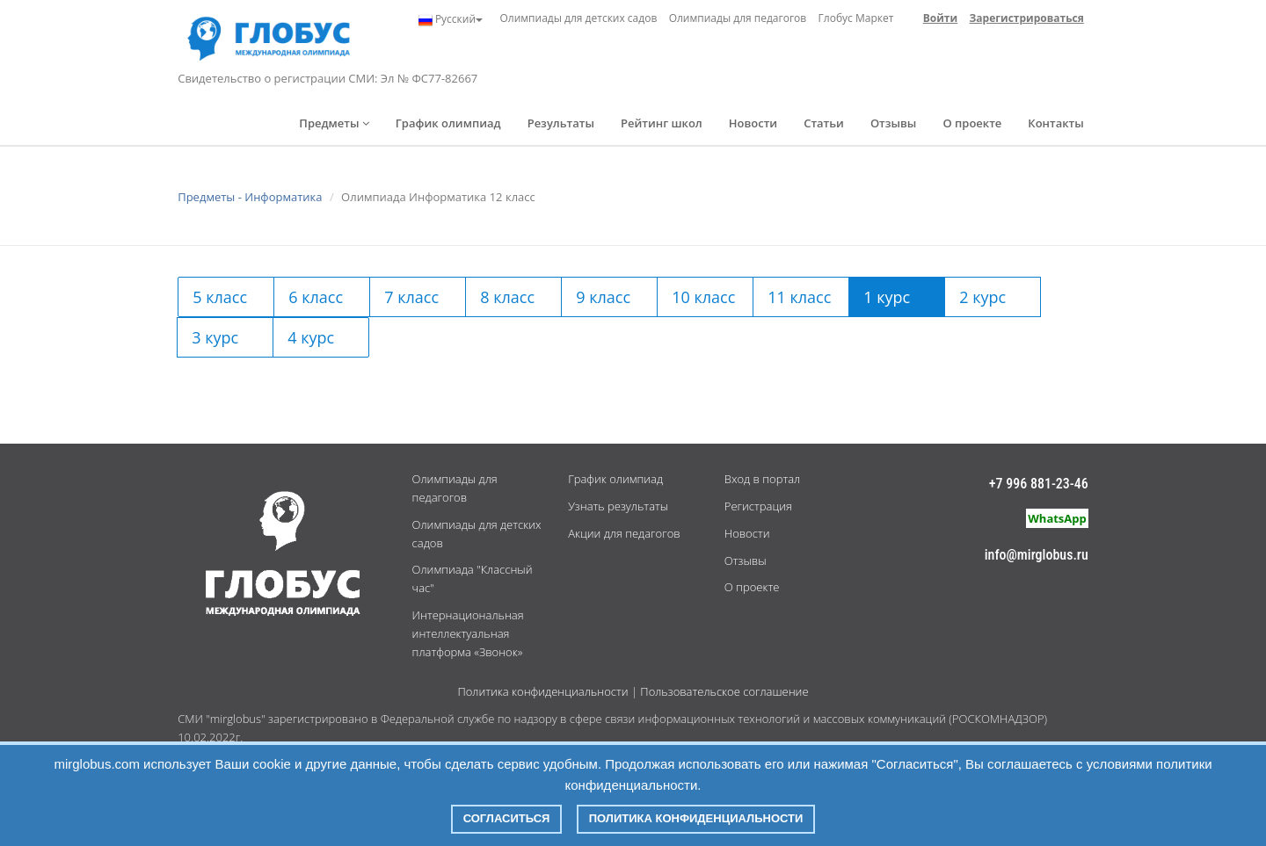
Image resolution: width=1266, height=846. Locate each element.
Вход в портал (762, 479)
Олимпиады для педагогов (738, 18)
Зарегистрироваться (1027, 18)
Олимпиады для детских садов (578, 18)
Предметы (334, 123)
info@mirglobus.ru (1036, 554)
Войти (940, 18)
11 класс (799, 296)
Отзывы (893, 123)
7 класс (411, 296)
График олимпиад (448, 123)
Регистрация (758, 506)
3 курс (215, 337)
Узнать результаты (618, 506)
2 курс (982, 296)
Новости (753, 123)
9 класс (603, 296)
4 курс (310, 337)
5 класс (220, 296)
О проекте (971, 123)
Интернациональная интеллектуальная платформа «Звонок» (468, 633)
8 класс (507, 296)
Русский (450, 19)
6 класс (315, 296)
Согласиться (506, 818)
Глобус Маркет (856, 18)
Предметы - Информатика (250, 197)
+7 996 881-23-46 (1038, 483)
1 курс (886, 296)
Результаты (561, 123)
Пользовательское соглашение (724, 691)
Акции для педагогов (624, 533)
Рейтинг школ (661, 123)
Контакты (1055, 123)
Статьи (824, 123)
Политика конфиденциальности (542, 691)
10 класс (703, 296)
